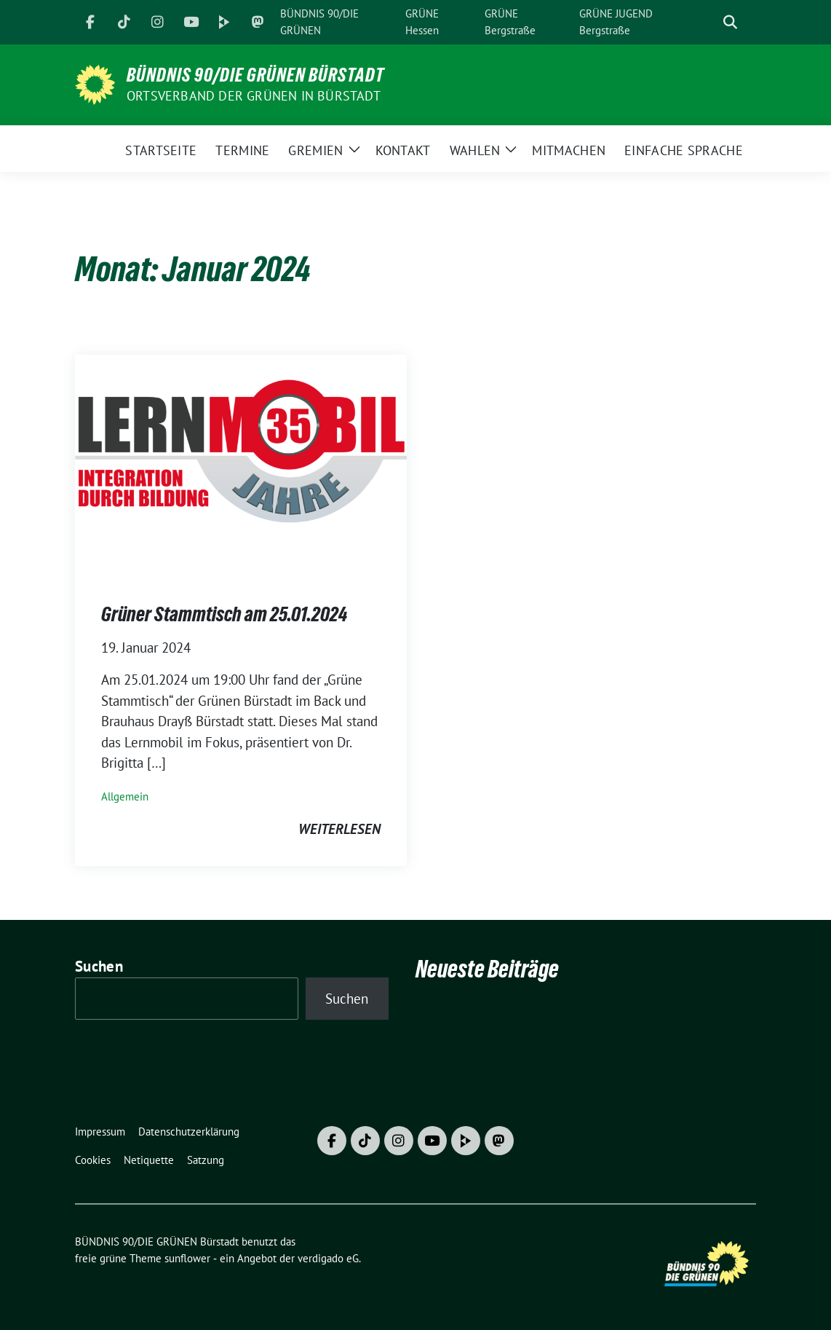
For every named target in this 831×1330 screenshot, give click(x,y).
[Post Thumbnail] (241, 463)
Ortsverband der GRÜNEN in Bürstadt (254, 95)
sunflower (187, 1258)
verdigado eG (328, 1258)
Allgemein (124, 796)
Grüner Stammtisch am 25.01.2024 (224, 614)
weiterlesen (339, 829)
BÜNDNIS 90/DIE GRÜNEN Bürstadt (255, 75)
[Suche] (709, 22)
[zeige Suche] (730, 22)
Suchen (99, 966)
